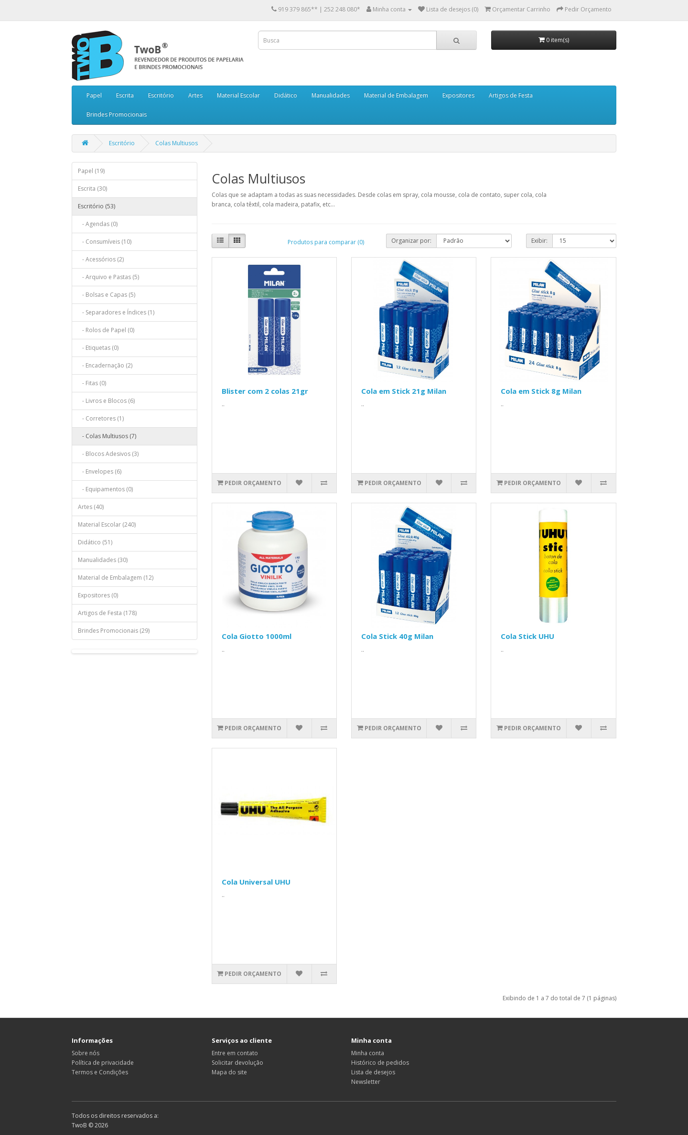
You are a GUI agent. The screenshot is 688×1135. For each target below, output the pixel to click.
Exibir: (539, 241)
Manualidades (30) (103, 560)
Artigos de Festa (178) (107, 613)
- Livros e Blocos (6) (106, 401)
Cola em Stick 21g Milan (403, 391)
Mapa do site (229, 1072)
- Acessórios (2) (101, 259)
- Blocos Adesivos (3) (108, 454)
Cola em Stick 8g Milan (541, 391)
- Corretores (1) (101, 418)
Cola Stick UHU (527, 636)
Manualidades (331, 95)
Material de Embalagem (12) (115, 577)
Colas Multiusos (176, 143)
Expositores (458, 95)
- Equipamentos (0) (105, 489)
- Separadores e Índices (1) (116, 312)
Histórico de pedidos (380, 1063)
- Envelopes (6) (99, 471)
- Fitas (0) (92, 383)
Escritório (161, 95)
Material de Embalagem (396, 95)
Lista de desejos (373, 1072)
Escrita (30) (92, 188)
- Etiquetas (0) (98, 348)
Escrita (125, 95)
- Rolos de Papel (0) (106, 330)
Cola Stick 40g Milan (397, 636)
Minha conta (367, 1053)
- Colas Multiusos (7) (107, 436)
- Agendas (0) (98, 224)
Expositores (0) (98, 595)
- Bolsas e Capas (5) (106, 295)
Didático (285, 95)
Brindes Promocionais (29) (114, 631)
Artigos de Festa (511, 95)
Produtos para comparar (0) (326, 242)
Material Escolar (238, 95)
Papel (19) (91, 171)
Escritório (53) (96, 206)
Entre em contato (235, 1053)
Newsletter (365, 1082)
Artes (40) (91, 507)
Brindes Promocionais (116, 114)
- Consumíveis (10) (104, 242)
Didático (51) (95, 542)
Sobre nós (85, 1053)
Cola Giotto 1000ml (256, 636)
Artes (195, 95)
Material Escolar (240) (107, 524)
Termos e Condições (100, 1072)
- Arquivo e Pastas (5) (108, 277)
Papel (94, 95)
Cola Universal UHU (256, 881)
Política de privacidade (103, 1063)
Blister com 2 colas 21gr (265, 391)
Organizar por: (411, 241)
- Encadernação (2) (105, 365)
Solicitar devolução (237, 1063)
